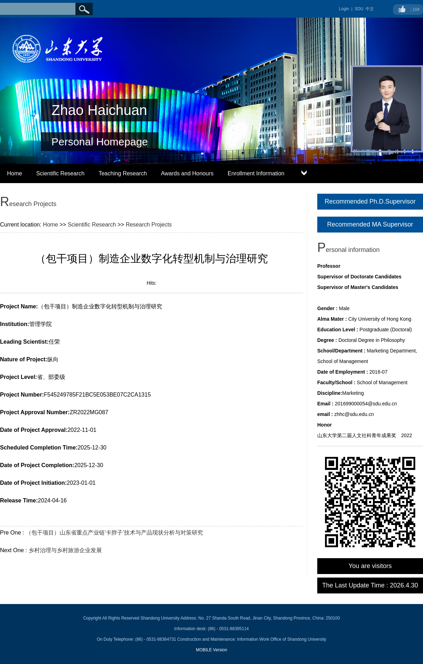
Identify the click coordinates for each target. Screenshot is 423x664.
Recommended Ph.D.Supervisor (370, 201)
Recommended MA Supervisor (370, 224)
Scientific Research (60, 173)
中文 (370, 8)
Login (344, 8)
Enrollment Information (256, 173)
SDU (359, 8)
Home (14, 173)
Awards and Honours (187, 173)
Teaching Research (123, 173)
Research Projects (149, 225)
